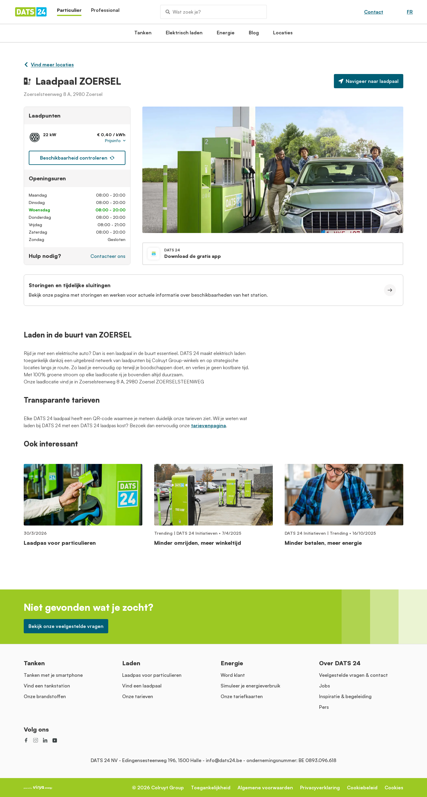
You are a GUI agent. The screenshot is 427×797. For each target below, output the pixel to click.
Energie (226, 34)
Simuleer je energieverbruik (250, 686)
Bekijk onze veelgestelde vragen (65, 626)
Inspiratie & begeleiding (345, 696)
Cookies (394, 787)
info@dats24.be (224, 760)
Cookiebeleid (362, 787)
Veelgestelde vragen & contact (353, 675)
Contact (373, 12)
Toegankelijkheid (210, 787)
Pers (324, 707)
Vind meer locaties (49, 65)
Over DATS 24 (340, 663)
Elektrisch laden (184, 34)
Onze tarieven (137, 696)
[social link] (26, 740)
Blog (254, 34)
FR (410, 12)
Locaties (283, 34)
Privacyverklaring (320, 787)
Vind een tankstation (47, 686)
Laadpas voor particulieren (151, 675)
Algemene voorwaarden (265, 787)
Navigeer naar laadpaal (369, 81)
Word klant (233, 675)
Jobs (324, 686)
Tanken (143, 34)
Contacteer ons (107, 256)
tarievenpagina (208, 425)
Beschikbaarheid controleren (77, 158)
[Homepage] (30, 12)
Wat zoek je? (183, 12)
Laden (131, 663)
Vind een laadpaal (142, 686)
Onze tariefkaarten (242, 696)
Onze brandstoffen (45, 696)
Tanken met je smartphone (53, 675)
